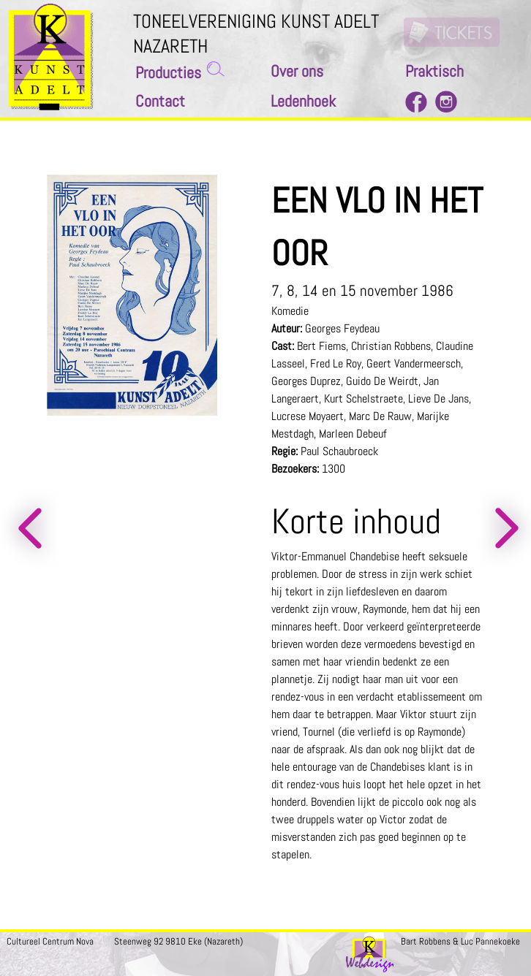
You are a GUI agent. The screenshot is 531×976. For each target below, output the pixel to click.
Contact (160, 101)
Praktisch (434, 71)
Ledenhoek (303, 101)
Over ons (297, 71)
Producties (168, 72)
